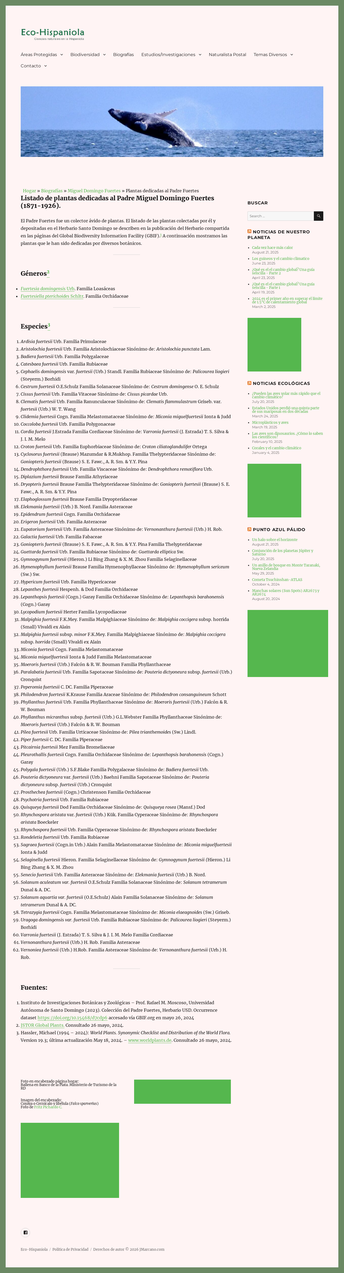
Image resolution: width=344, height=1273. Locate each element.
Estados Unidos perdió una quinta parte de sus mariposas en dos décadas (285, 410)
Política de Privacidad (70, 1249)
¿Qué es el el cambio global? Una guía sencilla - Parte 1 (283, 286)
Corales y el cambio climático (276, 448)
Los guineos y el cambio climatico (280, 258)
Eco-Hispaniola (34, 1249)
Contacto (31, 65)
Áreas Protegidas (39, 54)
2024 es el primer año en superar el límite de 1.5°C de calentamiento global (287, 300)
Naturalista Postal (227, 54)
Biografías (123, 54)
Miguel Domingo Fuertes (94, 190)
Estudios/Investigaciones (168, 54)
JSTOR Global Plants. (42, 1025)
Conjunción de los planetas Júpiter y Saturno (282, 553)
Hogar (28, 190)
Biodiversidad (85, 54)
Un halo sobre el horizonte (275, 540)
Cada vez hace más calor (272, 247)
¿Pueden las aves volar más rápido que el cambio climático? (286, 395)
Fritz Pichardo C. (48, 1107)
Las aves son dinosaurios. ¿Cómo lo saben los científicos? (287, 435)
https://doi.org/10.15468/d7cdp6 (73, 1017)
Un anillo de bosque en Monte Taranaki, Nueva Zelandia (286, 567)
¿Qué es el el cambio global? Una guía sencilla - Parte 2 (283, 271)
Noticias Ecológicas (281, 383)
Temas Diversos (270, 54)
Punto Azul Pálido (279, 529)
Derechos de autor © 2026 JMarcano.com (128, 1249)
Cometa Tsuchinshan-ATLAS (277, 579)
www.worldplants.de (149, 1040)
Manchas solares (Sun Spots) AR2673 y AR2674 (285, 592)
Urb (47, 288)
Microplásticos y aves (270, 422)
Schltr (52, 296)
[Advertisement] (71, 1160)
